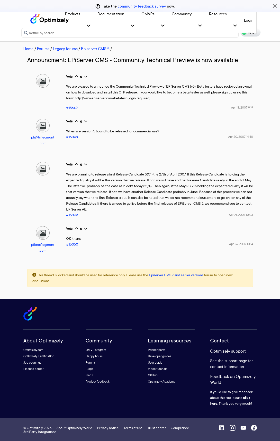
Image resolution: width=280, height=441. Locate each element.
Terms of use (133, 427)
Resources (218, 14)
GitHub (152, 375)
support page (236, 360)
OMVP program (96, 350)
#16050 (72, 244)
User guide (155, 362)
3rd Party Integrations (39, 431)
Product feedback (97, 381)
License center (33, 369)
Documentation (111, 14)
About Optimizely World (74, 427)
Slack (89, 375)
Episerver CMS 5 (95, 48)
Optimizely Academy (161, 381)
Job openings (32, 362)
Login (248, 20)
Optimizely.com (33, 350)
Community (182, 14)
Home (28, 48)
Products (72, 14)
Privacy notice (108, 427)
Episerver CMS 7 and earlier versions (176, 275)
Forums (43, 48)
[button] (89, 26)
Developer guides (159, 356)
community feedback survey (142, 6)
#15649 (72, 107)
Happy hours (94, 356)
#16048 (72, 137)
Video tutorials (157, 369)
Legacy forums (65, 48)
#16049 (72, 215)
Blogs (89, 369)
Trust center (156, 427)
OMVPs (148, 14)
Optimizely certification (38, 356)
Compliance (180, 427)
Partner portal (157, 350)
